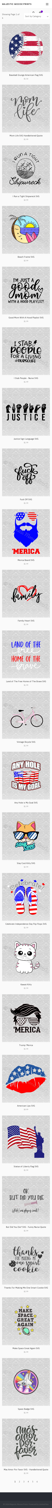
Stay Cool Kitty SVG (26, 863)
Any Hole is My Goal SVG (26, 802)
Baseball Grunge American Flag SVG (26, 75)
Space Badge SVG (26, 1409)
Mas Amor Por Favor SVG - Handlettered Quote (26, 1469)
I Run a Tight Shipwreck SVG (26, 196)
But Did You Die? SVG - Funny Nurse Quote (26, 1227)
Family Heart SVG (26, 620)
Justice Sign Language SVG (26, 439)
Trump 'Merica (26, 1045)
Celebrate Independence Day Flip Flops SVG (26, 924)
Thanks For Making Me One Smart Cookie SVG (26, 1288)
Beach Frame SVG (26, 257)
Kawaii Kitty (26, 984)
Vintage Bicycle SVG (26, 742)
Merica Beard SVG (26, 560)
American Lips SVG (26, 1106)
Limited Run (44, 1504)
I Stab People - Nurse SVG (26, 378)
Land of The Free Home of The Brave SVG (26, 681)
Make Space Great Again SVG (26, 1348)
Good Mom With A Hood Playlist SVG (26, 317)
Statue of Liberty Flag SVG (26, 1166)
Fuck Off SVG (26, 499)
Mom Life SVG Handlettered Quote (26, 135)
